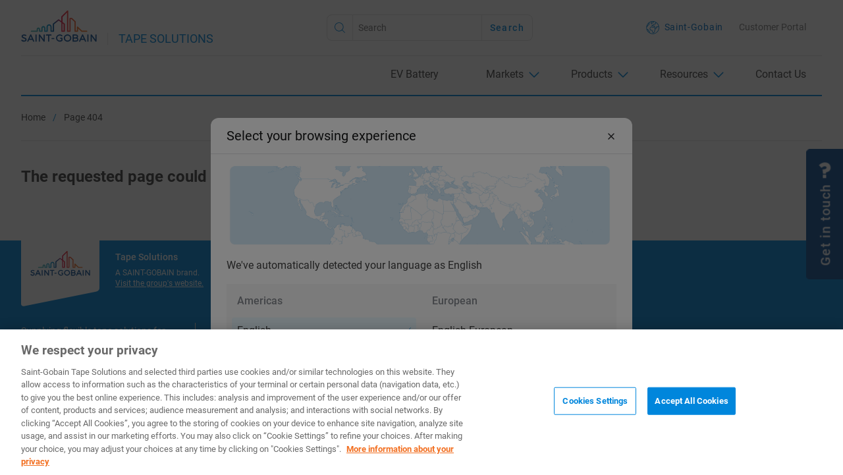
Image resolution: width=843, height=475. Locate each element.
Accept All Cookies (691, 401)
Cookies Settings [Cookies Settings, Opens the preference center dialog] (595, 401)
